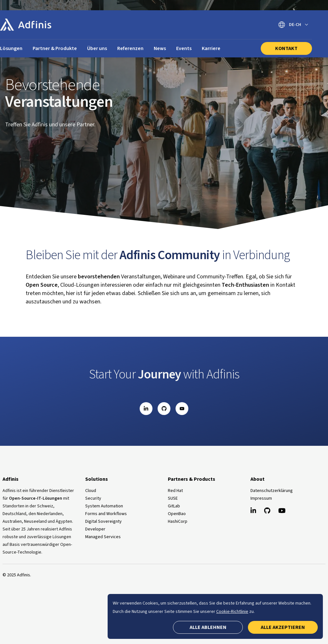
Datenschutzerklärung (271, 490)
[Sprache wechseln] (293, 25)
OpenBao (177, 514)
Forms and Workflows (106, 514)
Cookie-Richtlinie (232, 611)
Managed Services (103, 537)
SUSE (173, 498)
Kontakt (286, 48)
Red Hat (175, 490)
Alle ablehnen (208, 627)
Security (93, 498)
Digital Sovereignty (103, 521)
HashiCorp (177, 521)
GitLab (174, 506)
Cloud (90, 490)
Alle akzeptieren (283, 627)
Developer (95, 529)
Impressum (261, 498)
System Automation (104, 506)
